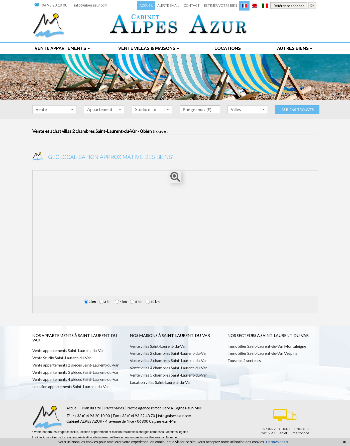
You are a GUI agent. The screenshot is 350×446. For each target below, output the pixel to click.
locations (227, 48)
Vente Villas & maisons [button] (148, 48)
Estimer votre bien (220, 6)
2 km (90, 302)
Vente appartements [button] (62, 48)
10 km (153, 302)
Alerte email (168, 6)
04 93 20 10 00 (54, 5)
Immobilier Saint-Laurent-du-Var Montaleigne (266, 346)
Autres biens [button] (294, 48)
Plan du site (91, 408)
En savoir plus (277, 442)
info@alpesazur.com (90, 5)
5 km (136, 302)
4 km (121, 302)
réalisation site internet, (94, 437)
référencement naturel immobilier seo (135, 437)
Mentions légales (176, 432)
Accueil (146, 6)
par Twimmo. (169, 437)
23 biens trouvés (297, 110)
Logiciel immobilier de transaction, (55, 437)
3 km (105, 302)
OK (312, 5)
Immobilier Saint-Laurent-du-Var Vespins (262, 353)
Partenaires (114, 408)
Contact (192, 6)
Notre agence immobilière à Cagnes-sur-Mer (164, 408)
